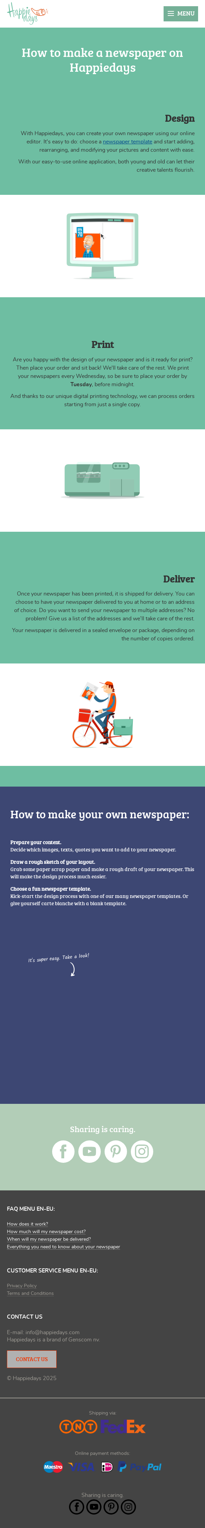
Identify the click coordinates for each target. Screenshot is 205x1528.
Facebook (63, 1151)
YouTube (89, 1151)
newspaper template (127, 141)
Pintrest (116, 1151)
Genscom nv (83, 1339)
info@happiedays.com (53, 1332)
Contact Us (32, 1359)
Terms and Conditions (30, 1293)
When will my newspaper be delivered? (49, 1239)
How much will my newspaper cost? (46, 1231)
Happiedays (27, 13)
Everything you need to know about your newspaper (63, 1247)
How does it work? (27, 1224)
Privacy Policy (22, 1286)
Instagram (142, 1151)
